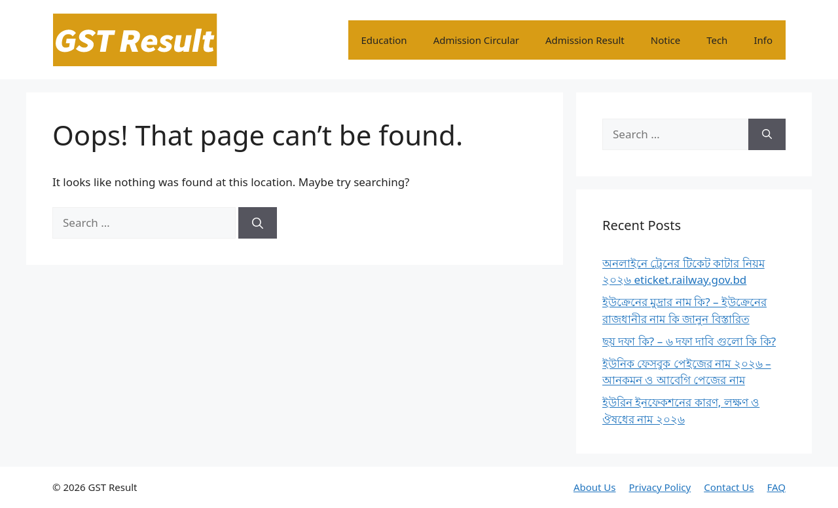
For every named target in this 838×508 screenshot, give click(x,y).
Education (384, 40)
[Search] (257, 223)
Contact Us (729, 487)
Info (763, 40)
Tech (716, 40)
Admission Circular (476, 40)
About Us (595, 487)
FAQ (776, 487)
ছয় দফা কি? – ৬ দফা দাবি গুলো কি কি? (689, 341)
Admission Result (585, 40)
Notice (665, 40)
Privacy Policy (660, 487)
